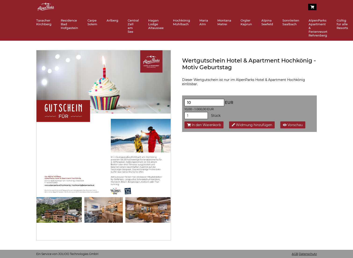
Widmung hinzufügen (252, 125)
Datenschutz (308, 254)
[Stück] (196, 115)
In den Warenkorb (204, 125)
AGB (295, 254)
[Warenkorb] (312, 7)
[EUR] (204, 102)
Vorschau (293, 125)
